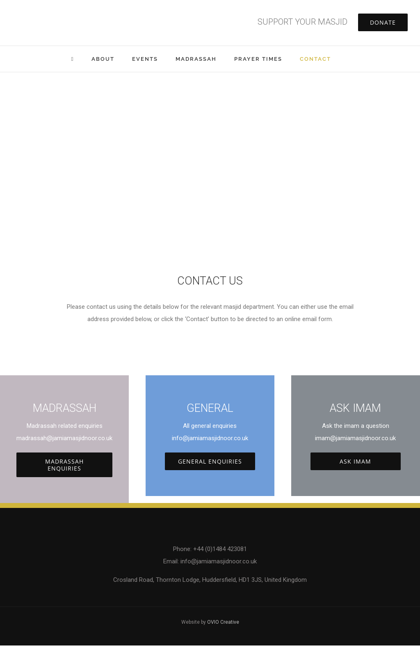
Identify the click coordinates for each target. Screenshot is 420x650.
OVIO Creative (223, 622)
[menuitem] (81, 59)
